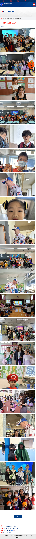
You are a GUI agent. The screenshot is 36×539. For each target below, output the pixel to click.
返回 (18, 516)
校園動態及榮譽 (9, 18)
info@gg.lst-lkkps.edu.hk (12, 528)
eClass (32, 1)
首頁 (3, 18)
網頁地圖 (6, 535)
